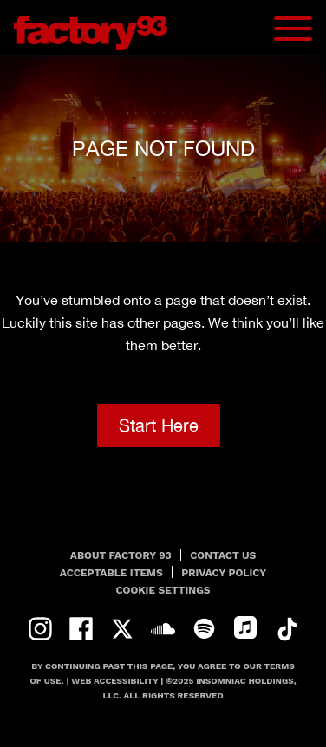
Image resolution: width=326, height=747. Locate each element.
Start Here (159, 425)
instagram (40, 628)
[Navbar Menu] (293, 28)
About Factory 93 (121, 555)
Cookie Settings (162, 590)
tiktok (286, 628)
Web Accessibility (114, 680)
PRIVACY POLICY (223, 573)
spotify (204, 628)
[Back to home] (97, 27)
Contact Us (223, 555)
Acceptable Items (111, 573)
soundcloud (163, 628)
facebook (81, 628)
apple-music (245, 628)
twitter (122, 628)
